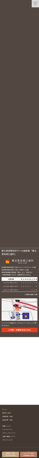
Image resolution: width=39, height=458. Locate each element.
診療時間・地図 (7, 416)
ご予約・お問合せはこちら (19, 329)
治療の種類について (8, 436)
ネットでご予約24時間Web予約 (28, 454)
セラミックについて (8, 433)
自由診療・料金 (7, 420)
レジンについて (7, 429)
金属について (6, 426)
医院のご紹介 (6, 413)
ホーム (4, 409)
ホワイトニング (7, 440)
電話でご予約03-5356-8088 (10, 454)
